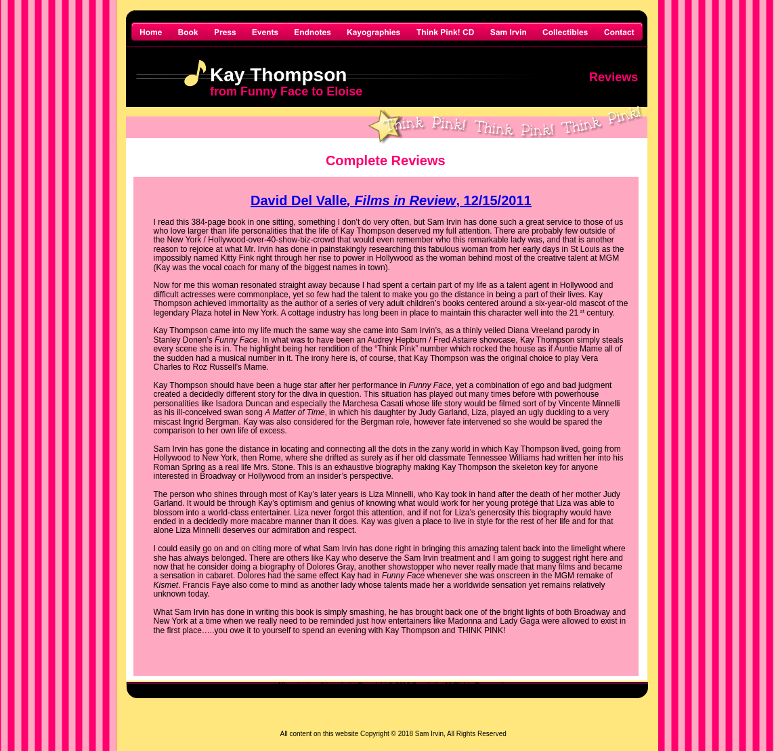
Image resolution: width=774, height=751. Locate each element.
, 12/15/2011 (493, 200)
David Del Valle (299, 200)
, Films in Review (401, 200)
